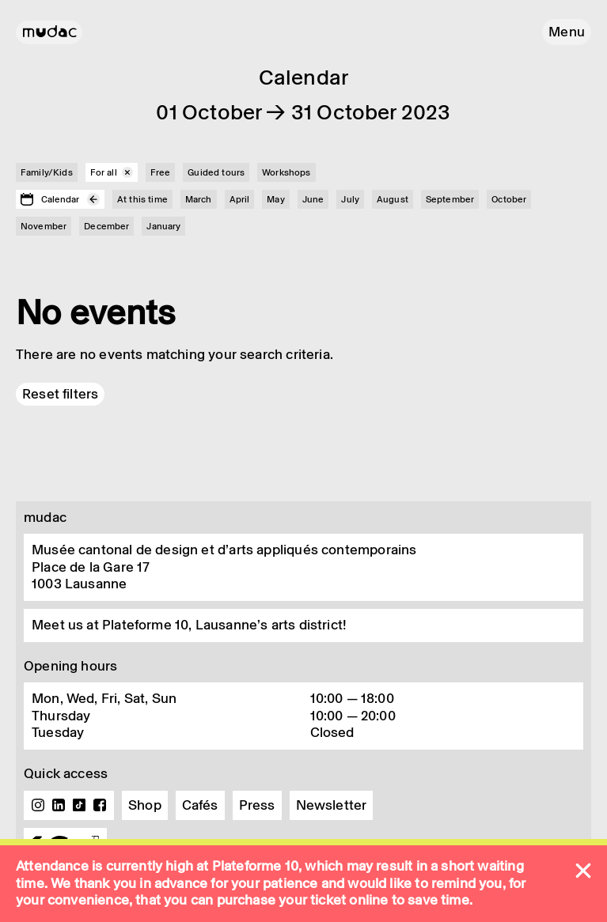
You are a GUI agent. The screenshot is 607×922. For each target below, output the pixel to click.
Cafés (200, 805)
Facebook (99, 805)
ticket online (349, 900)
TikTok (79, 805)
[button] (566, 32)
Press (257, 805)
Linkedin (58, 805)
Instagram (38, 805)
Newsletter (331, 805)
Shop (144, 805)
